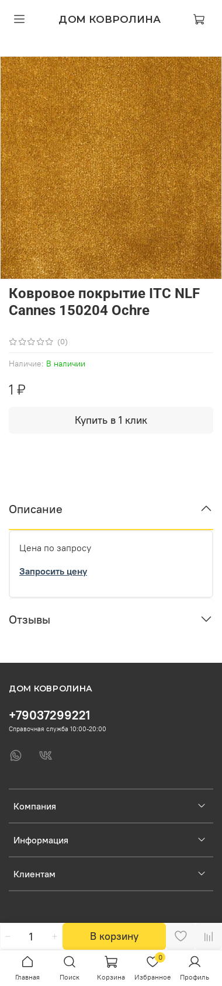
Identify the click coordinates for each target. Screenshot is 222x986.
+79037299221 (49, 715)
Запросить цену (53, 571)
